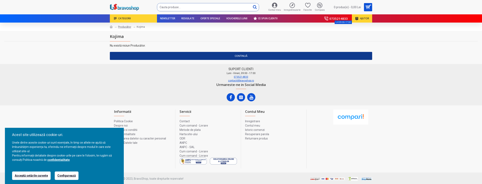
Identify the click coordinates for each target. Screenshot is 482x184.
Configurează (66, 175)
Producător (124, 26)
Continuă (241, 55)
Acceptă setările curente (31, 175)
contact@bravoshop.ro (241, 80)
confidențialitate (58, 159)
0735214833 (241, 76)
